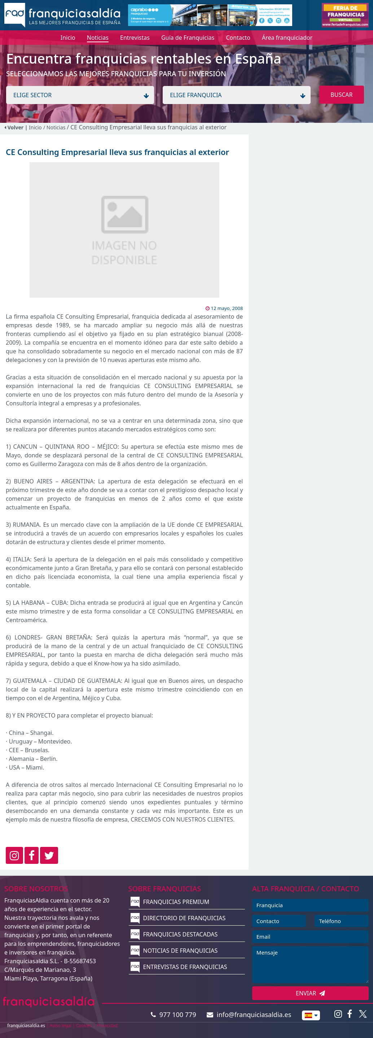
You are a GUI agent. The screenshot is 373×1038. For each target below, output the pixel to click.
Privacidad (107, 1025)
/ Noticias (55, 127)
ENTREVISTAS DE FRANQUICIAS (179, 967)
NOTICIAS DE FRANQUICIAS (174, 951)
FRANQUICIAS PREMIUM (170, 902)
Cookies (84, 1025)
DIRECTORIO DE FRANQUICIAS (178, 918)
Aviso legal (60, 1025)
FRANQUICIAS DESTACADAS (174, 934)
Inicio (35, 127)
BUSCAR (341, 95)
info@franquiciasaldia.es (249, 1014)
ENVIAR (310, 993)
